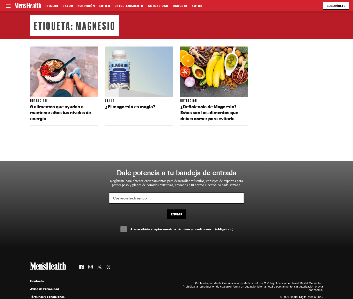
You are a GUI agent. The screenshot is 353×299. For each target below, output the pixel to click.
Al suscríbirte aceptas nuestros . (181, 229)
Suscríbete (336, 5)
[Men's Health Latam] (27, 6)
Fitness (51, 5)
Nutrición (86, 5)
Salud (68, 5)
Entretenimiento (129, 5)
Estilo (104, 5)
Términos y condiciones (47, 296)
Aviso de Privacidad (44, 288)
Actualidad (158, 5)
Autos (197, 5)
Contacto (37, 281)
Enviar (176, 214)
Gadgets (180, 5)
